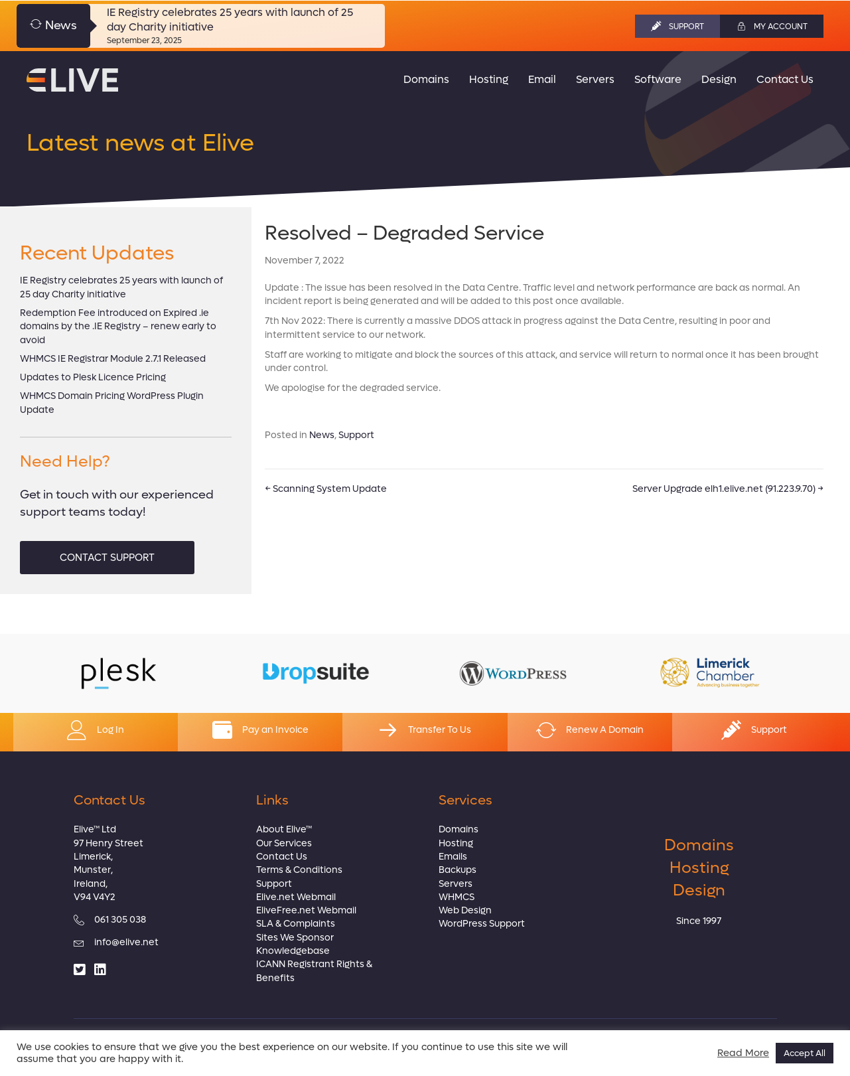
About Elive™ (284, 829)
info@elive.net (126, 942)
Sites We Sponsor (295, 937)
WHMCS (456, 897)
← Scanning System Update (326, 489)
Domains (458, 829)
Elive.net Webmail (296, 897)
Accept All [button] (804, 1053)
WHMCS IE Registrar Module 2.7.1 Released (113, 358)
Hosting (456, 843)
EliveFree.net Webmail (306, 910)
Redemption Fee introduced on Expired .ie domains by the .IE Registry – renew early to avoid (118, 326)
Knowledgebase (293, 951)
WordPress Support (482, 923)
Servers (455, 884)
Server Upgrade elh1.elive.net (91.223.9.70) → (727, 489)
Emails (453, 856)
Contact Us (281, 856)
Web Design (465, 910)
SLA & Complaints (295, 923)
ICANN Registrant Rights (310, 964)
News (321, 435)
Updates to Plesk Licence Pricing (93, 377)
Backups (457, 870)
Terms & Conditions (299, 870)
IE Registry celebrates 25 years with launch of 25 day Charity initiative (121, 287)
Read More (743, 1053)
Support (356, 435)
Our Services (284, 843)
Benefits (275, 978)
